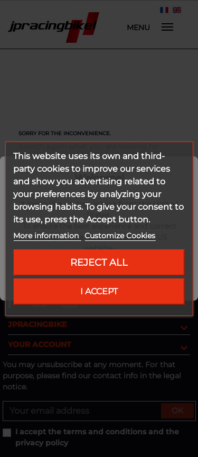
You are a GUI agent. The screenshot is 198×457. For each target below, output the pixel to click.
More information (47, 235)
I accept (99, 291)
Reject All (99, 262)
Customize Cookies (119, 235)
